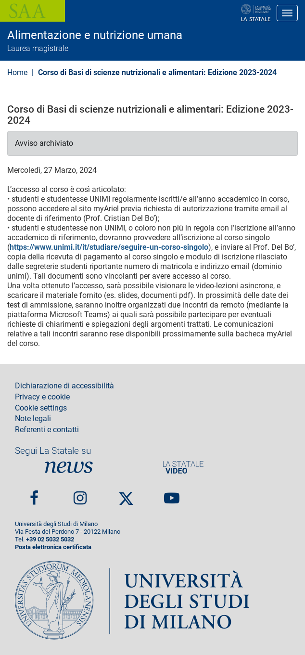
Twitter (126, 495)
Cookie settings (41, 408)
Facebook (34, 494)
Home (17, 72)
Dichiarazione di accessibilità (64, 386)
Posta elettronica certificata (53, 547)
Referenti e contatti (47, 429)
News (69, 467)
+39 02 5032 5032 (50, 539)
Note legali (33, 418)
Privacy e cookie (42, 397)
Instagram (80, 494)
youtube (171, 494)
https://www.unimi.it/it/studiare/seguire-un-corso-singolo (109, 247)
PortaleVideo (183, 467)
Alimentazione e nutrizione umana (94, 35)
